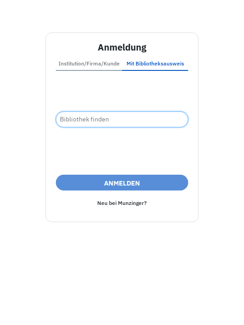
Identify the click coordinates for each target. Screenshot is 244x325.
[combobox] (122, 119)
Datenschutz (170, 308)
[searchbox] (122, 119)
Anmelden (122, 183)
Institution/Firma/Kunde (89, 63)
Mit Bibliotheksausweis (155, 63)
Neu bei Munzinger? (122, 203)
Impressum (72, 308)
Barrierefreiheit (120, 308)
